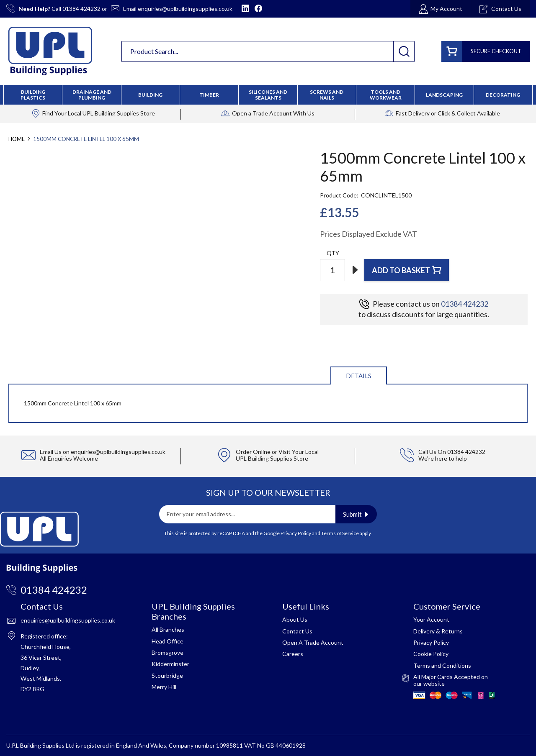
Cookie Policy (430, 653)
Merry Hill (164, 686)
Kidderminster (170, 663)
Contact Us (297, 631)
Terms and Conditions (442, 665)
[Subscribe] (356, 514)
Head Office (167, 641)
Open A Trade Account (312, 642)
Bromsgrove (167, 652)
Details (358, 375)
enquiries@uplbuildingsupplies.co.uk (185, 8)
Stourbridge (167, 675)
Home (16, 139)
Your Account (431, 619)
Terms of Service (340, 533)
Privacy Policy (296, 533)
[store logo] (50, 51)
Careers (292, 653)
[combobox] (268, 51)
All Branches (168, 629)
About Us (294, 619)
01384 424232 (81, 8)
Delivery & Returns (438, 631)
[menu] (268, 95)
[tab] (358, 375)
